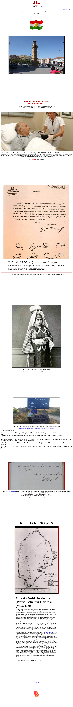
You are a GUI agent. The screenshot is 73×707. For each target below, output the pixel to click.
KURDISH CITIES (36, 682)
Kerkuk (27, 371)
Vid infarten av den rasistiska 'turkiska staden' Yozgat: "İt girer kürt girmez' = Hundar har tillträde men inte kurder (36, 428)
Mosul (34, 371)
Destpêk (67, 9)
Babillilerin (51, 632)
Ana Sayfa (70, 9)
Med (47, 632)
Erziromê (12, 491)
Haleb (31, 371)
